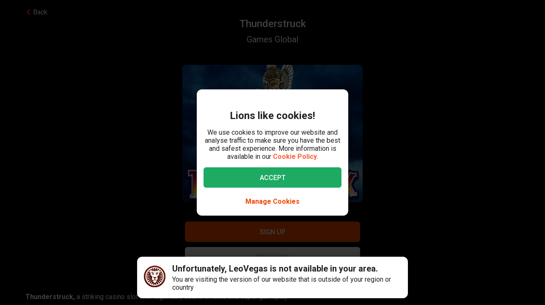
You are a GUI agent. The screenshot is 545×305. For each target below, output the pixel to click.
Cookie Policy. (295, 156)
